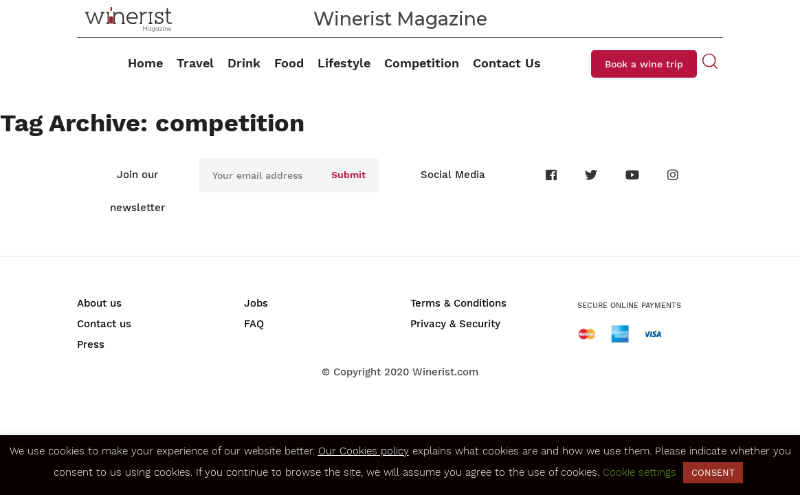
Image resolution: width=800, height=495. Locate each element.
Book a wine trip (644, 63)
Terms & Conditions (458, 303)
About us (99, 303)
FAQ (254, 324)
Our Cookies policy (363, 451)
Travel (195, 63)
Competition (421, 63)
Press (90, 344)
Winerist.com (445, 372)
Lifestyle (344, 63)
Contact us (104, 324)
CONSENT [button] (713, 473)
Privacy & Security (455, 324)
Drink (243, 63)
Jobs (256, 303)
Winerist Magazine (400, 19)
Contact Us (507, 63)
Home (145, 63)
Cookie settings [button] (639, 472)
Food (289, 63)
